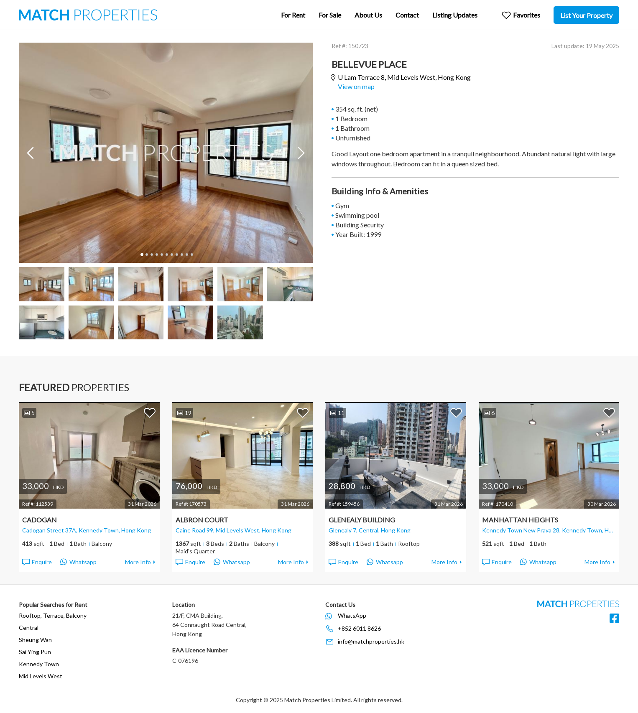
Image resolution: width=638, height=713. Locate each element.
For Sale (330, 15)
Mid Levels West (40, 676)
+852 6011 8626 (359, 628)
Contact (407, 15)
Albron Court (202, 520)
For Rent (293, 15)
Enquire (36, 562)
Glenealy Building (362, 520)
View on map (356, 86)
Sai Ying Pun (35, 651)
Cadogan (39, 520)
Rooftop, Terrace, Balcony (53, 615)
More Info (138, 561)
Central (28, 627)
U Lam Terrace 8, (404, 77)
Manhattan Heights (520, 520)
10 (186, 254)
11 (191, 254)
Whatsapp (78, 562)
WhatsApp (352, 615)
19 (184, 412)
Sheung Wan (35, 639)
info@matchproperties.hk (371, 641)
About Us (368, 15)
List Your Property (586, 15)
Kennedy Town (39, 663)
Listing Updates (454, 15)
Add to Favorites (149, 412)
